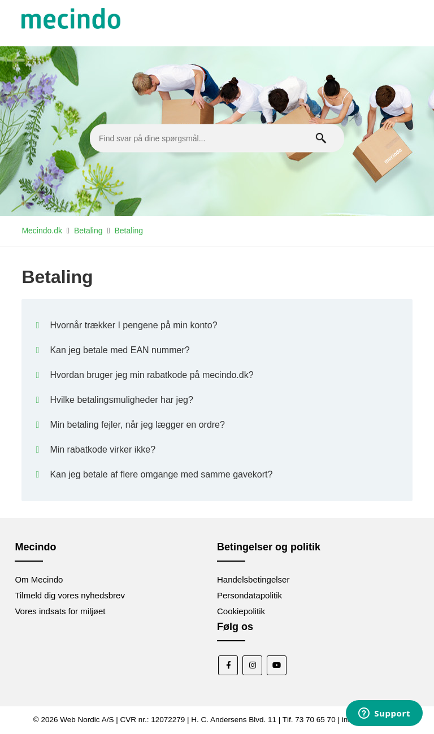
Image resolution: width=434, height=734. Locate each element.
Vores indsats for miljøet (60, 611)
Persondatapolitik (249, 595)
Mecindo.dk (41, 230)
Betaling (88, 230)
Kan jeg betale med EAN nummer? (119, 350)
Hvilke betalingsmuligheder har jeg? (121, 400)
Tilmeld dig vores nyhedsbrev (70, 595)
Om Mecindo (39, 579)
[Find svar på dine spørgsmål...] (217, 138)
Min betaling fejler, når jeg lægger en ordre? (137, 424)
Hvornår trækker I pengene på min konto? (133, 325)
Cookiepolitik (241, 611)
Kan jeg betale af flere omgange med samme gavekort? (161, 474)
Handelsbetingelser (253, 579)
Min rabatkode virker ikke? (102, 449)
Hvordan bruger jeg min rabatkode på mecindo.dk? (151, 375)
